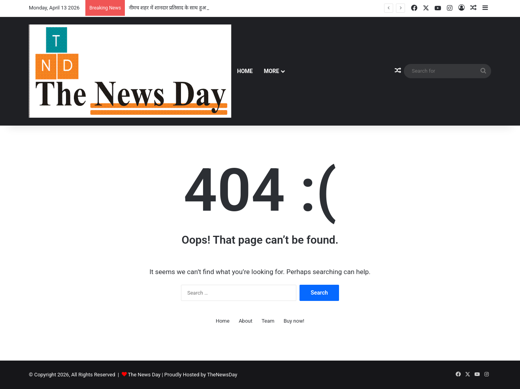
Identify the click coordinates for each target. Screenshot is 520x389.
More (271, 71)
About (245, 321)
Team (268, 321)
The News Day (144, 375)
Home (245, 71)
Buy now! (294, 321)
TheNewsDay (222, 375)
